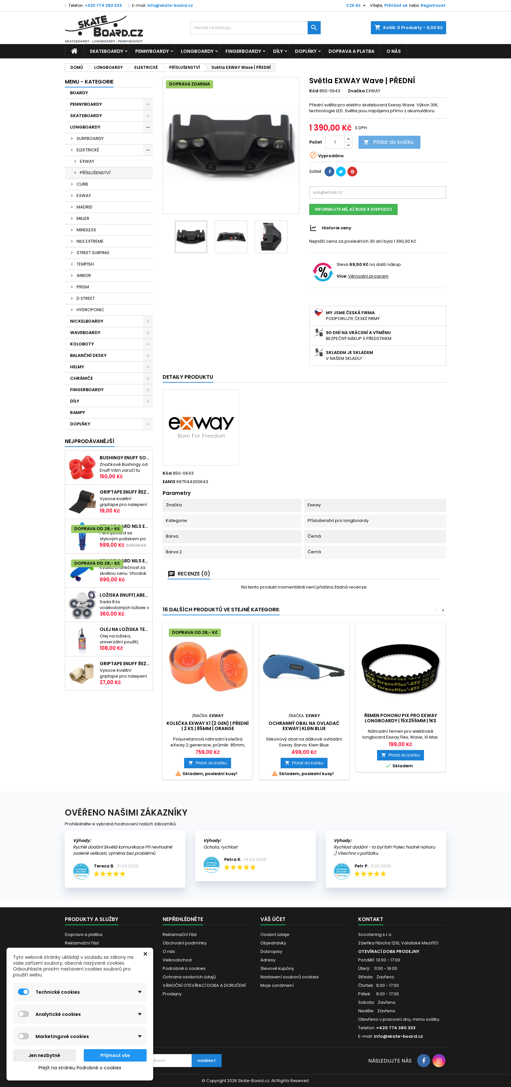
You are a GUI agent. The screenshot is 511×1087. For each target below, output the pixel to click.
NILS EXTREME (90, 241)
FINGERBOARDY (243, 51)
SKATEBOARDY (106, 51)
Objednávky (273, 943)
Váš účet (272, 919)
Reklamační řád (82, 943)
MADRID (85, 207)
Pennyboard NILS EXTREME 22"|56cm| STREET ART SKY (125, 526)
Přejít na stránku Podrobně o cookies (79, 1067)
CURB (82, 184)
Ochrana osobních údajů (189, 977)
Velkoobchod (177, 960)
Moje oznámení (277, 985)
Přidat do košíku (388, 142)
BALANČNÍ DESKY (88, 355)
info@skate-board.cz (170, 5)
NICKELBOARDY (86, 321)
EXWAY (87, 161)
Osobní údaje (274, 934)
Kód (313, 91)
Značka (356, 91)
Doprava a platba (351, 51)
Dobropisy (271, 951)
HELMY (77, 367)
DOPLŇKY (305, 51)
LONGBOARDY (197, 51)
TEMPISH (85, 264)
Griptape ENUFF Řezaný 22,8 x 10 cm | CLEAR (125, 663)
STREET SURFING (93, 253)
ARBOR (84, 275)
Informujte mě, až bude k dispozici (353, 209)
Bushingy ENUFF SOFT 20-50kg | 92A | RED (125, 457)
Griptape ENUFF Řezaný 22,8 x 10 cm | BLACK (125, 492)
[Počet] (335, 142)
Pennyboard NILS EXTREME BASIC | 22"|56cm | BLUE (125, 560)
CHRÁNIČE (81, 378)
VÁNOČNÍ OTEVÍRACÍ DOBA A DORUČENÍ (204, 985)
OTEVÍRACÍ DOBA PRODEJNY (388, 951)
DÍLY (278, 51)
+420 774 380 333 (103, 5)
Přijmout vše (115, 1055)
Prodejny (172, 994)
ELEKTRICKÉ (88, 150)
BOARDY (79, 93)
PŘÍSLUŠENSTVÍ (95, 173)
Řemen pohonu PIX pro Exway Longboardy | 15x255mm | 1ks (400, 718)
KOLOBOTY (82, 344)
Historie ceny (336, 228)
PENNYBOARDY (152, 51)
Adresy (267, 960)
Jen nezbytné (44, 1055)
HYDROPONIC (90, 310)
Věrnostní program (368, 276)
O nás (394, 51)
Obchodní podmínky (185, 943)
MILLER (83, 218)
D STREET (86, 298)
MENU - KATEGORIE (89, 81)
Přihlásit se (395, 5)
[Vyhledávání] (255, 27)
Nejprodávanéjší (89, 441)
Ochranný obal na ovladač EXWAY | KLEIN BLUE (304, 726)
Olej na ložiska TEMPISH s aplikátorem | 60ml (125, 629)
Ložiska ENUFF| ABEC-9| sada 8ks (125, 595)
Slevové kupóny (277, 968)
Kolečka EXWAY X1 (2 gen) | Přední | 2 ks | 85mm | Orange (208, 726)
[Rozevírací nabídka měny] (356, 5)
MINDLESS (86, 230)
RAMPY (77, 412)
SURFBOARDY (90, 138)
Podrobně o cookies (184, 968)
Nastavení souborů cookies (289, 977)
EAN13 (169, 482)
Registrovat (433, 5)
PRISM (83, 287)
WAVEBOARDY (85, 332)
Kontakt (370, 919)
